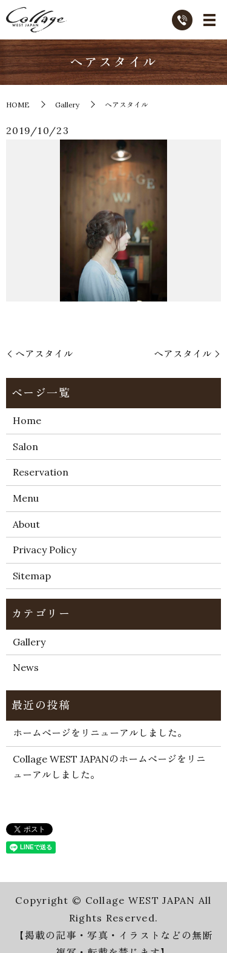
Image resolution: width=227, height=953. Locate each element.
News (26, 667)
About (26, 524)
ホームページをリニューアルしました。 (100, 733)
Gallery (67, 104)
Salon (25, 446)
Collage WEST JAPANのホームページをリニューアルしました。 (109, 767)
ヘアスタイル (44, 354)
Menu (26, 498)
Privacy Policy (44, 550)
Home (27, 420)
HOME (18, 104)
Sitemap (32, 576)
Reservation (40, 472)
